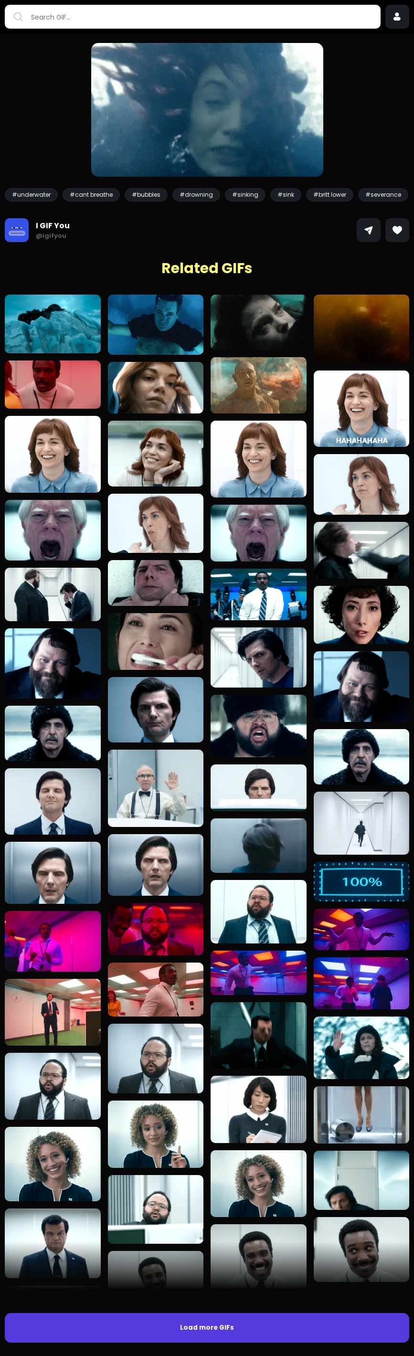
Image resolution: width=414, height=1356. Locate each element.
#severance (383, 195)
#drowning (196, 195)
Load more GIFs (207, 1327)
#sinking (245, 195)
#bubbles (146, 195)
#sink (285, 195)
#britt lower (329, 195)
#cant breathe (91, 195)
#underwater (31, 195)
